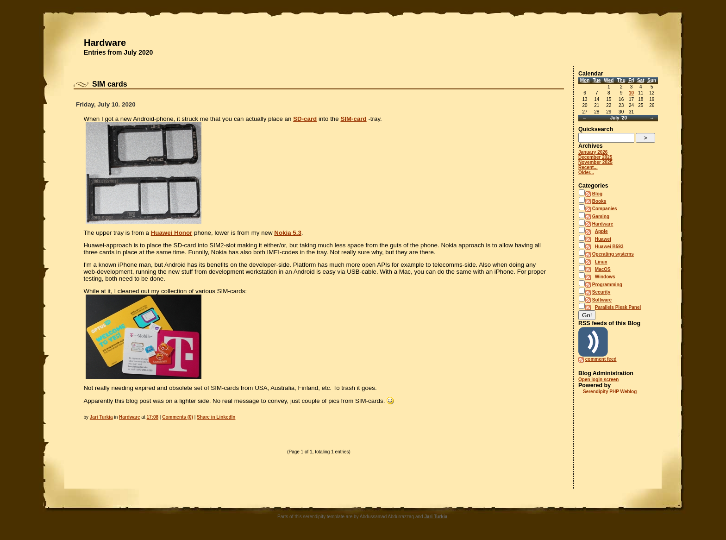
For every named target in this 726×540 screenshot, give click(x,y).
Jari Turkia (101, 417)
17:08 (152, 417)
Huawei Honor (172, 232)
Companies (604, 208)
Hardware (105, 43)
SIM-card (353, 118)
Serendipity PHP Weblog (610, 391)
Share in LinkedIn (216, 417)
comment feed (601, 359)
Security (601, 292)
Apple (601, 231)
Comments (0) (177, 417)
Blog (597, 193)
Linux (601, 261)
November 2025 (595, 162)
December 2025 (595, 157)
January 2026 (592, 152)
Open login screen (598, 379)
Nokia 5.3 (287, 232)
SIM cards (109, 84)
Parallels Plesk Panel (618, 307)
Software (602, 299)
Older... (586, 172)
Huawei (603, 239)
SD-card (305, 118)
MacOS (603, 269)
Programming (607, 284)
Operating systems (613, 254)
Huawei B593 (609, 246)
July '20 (618, 117)
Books (599, 201)
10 (631, 92)
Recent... (588, 167)
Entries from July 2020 (118, 52)
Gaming (600, 216)
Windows (605, 276)
